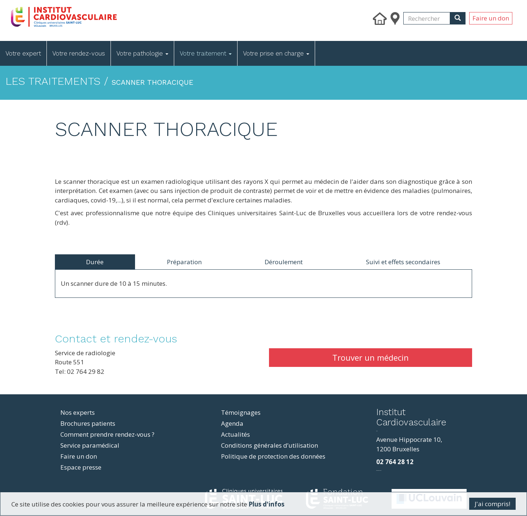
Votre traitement (206, 53)
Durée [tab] (95, 262)
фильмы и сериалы (378, 470)
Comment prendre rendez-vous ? (107, 434)
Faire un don (490, 18)
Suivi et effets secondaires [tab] (403, 262)
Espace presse (80, 467)
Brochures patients (87, 423)
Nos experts (77, 412)
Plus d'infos (266, 504)
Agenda (232, 423)
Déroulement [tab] (284, 262)
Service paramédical (89, 445)
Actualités (235, 434)
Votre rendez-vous (78, 53)
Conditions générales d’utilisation (269, 445)
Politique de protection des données (273, 456)
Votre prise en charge (276, 53)
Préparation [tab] (184, 262)
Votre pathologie (142, 53)
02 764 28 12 (395, 462)
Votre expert (23, 53)
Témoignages (241, 412)
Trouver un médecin (370, 357)
